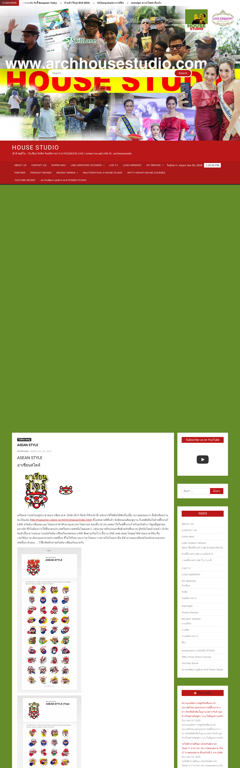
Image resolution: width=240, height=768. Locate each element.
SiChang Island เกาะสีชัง (114, 3)
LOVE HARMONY (132, 165)
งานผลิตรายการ (190, 396)
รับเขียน (186, 346)
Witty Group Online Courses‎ (146, 172)
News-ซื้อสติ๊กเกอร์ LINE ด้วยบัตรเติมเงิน (202, 308)
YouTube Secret (25, 180)
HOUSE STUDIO (35, 147)
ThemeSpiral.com (149, 762)
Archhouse (22, 211)
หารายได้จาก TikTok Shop (195, 622)
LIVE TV (113, 165)
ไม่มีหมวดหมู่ (24, 200)
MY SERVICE (153, 165)
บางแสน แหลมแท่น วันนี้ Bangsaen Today (38, 3)
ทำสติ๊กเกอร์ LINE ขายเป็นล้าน (197, 314)
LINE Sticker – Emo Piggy (32, 746)
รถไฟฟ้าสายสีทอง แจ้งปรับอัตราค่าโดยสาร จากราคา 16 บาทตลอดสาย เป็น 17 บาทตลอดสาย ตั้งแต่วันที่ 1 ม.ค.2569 (202, 508)
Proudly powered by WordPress (97, 762)
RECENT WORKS (65, 172)
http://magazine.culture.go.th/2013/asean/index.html (61, 280)
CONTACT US (38, 165)
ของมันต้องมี (188, 628)
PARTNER (19, 172)
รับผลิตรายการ (189, 358)
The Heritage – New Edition (152, 746)
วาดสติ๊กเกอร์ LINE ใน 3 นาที (197, 320)
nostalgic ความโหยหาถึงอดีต (150, 3)
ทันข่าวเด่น (204, 453)
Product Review (41, 172)
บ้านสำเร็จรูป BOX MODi (81, 3)
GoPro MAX (58, 165)
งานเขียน (186, 384)
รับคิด (185, 352)
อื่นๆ (184, 403)
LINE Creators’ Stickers (86, 165)
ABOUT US (20, 165)
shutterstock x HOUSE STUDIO (102, 172)
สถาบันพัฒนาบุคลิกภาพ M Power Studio (63, 180)
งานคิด (185, 390)
